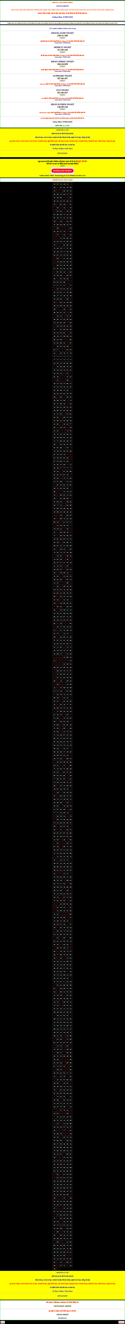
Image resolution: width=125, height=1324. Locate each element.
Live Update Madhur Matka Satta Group (62, 28)
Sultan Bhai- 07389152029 (62, 43)
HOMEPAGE (62, 1318)
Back (2, 1322)
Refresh (62, 37)
